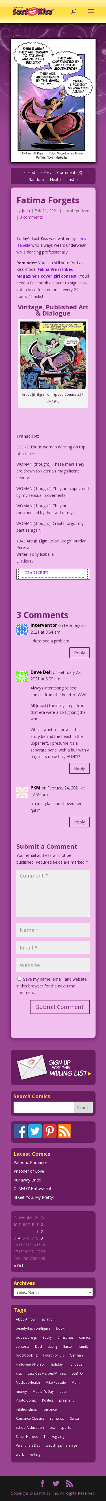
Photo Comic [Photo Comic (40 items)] (26, 1400)
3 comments (31, 217)
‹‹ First (29, 172)
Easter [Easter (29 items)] (68, 1346)
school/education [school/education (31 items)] (30, 1427)
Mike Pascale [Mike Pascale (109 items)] (56, 1382)
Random (36, 179)
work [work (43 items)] (20, 1454)
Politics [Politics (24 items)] (47, 1400)
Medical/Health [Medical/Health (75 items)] (28, 1382)
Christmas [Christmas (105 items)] (65, 1337)
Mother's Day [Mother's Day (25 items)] (43, 1391)
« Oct (18, 1265)
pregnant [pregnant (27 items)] (66, 1400)
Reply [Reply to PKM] (79, 822)
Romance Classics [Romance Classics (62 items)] (30, 1418)
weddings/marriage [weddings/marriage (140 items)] (61, 1445)
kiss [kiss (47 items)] (19, 1373)
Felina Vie (47, 269)
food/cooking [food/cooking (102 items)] (27, 1355)
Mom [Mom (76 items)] (76, 1382)
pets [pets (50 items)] (62, 1391)
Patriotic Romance (30, 1162)
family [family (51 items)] (83, 1346)
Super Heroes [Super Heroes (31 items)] (27, 1436)
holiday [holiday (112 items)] (57, 1364)
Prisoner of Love (29, 1171)
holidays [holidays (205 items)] (75, 1364)
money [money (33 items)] (21, 1391)
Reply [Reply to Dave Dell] (79, 768)
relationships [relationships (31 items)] (26, 1409)
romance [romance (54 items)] (49, 1409)
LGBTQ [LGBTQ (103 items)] (77, 1373)
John (26, 210)
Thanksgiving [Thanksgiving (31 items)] (54, 1436)
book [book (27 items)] (60, 1328)
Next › (55, 179)
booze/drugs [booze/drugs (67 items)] (26, 1337)
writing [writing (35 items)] (34, 1454)
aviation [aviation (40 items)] (48, 1319)
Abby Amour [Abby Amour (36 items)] (26, 1319)
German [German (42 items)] (76, 1355)
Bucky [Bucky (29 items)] (47, 1337)
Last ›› (72, 179)
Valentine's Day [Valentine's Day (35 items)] (28, 1445)
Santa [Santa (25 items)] (74, 1418)
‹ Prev (46, 172)
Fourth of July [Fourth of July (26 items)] (53, 1355)
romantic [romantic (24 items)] (57, 1418)
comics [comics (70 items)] (84, 1337)
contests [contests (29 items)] (22, 1346)
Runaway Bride (27, 1180)
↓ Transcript (35, 572)
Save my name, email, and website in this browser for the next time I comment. (51, 985)
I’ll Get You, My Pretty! (34, 1197)
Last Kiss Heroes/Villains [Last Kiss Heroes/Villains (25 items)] (46, 1373)
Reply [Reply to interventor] (79, 652)
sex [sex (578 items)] (52, 1427)
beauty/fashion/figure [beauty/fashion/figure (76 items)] (33, 1328)
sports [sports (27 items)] (65, 1427)
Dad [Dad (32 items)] (38, 1346)
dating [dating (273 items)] (52, 1346)
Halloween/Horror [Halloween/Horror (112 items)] (30, 1364)
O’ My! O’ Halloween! (32, 1188)
